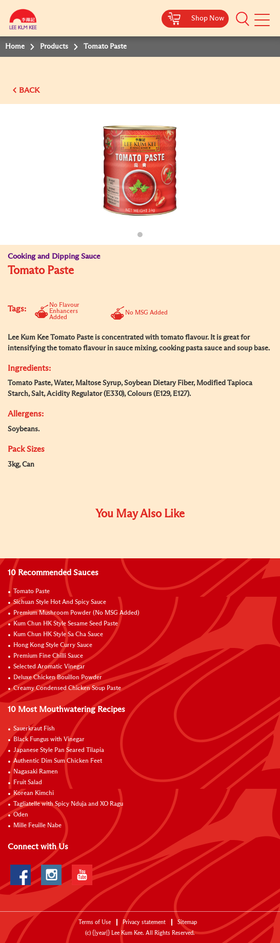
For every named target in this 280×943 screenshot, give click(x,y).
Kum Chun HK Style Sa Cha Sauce (58, 635)
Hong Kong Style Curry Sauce (52, 645)
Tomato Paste (31, 592)
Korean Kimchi (33, 793)
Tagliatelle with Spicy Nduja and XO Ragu (68, 804)
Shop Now (207, 18)
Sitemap (187, 922)
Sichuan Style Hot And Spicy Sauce (59, 602)
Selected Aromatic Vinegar (49, 667)
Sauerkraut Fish (34, 729)
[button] (242, 19)
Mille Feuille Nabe (37, 826)
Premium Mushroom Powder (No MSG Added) (76, 613)
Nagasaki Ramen (35, 772)
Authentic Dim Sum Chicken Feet (57, 761)
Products (54, 46)
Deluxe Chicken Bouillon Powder (57, 678)
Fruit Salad (27, 783)
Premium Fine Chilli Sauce (48, 656)
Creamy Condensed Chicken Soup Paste (67, 688)
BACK (29, 90)
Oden (20, 815)
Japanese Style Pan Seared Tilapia (58, 750)
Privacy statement (144, 922)
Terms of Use (94, 922)
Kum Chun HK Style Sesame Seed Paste (65, 624)
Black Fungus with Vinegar (49, 740)
